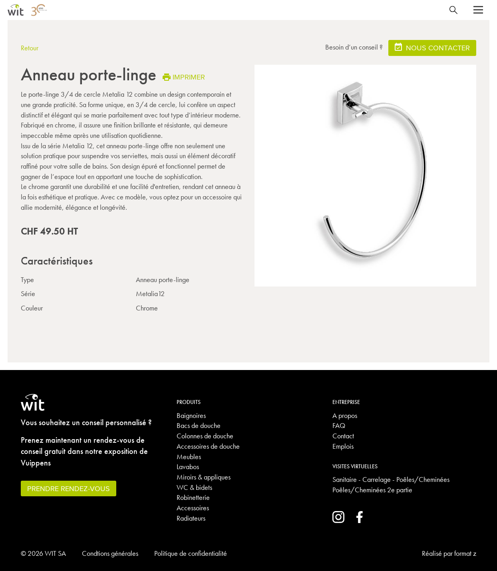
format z (465, 553)
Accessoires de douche (208, 446)
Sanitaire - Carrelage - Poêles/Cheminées (390, 479)
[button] (478, 10)
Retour (29, 47)
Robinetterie (193, 497)
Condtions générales (110, 553)
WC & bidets (194, 487)
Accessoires (193, 507)
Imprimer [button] (184, 77)
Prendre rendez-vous (68, 488)
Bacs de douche (199, 425)
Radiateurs (191, 518)
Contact (343, 435)
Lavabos (188, 466)
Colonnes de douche (205, 435)
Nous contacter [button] (432, 47)
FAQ (338, 425)
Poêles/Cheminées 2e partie (372, 489)
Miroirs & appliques (204, 476)
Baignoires (191, 415)
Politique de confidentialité (190, 553)
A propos (344, 415)
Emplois (343, 446)
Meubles (189, 456)
